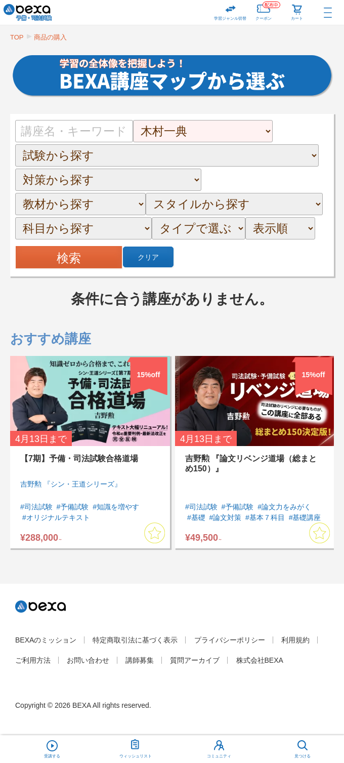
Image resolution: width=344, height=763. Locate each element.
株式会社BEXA (259, 660)
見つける (302, 756)
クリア (148, 257)
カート (297, 18)
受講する (52, 756)
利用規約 (295, 640)
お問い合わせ (88, 660)
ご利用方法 (33, 660)
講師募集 (139, 660)
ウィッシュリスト (135, 746)
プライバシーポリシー (229, 640)
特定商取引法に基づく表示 (135, 640)
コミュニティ (219, 756)
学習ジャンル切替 (230, 18)
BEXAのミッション (45, 640)
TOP (17, 37)
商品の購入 (50, 37)
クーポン (267, 10)
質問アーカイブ (195, 660)
